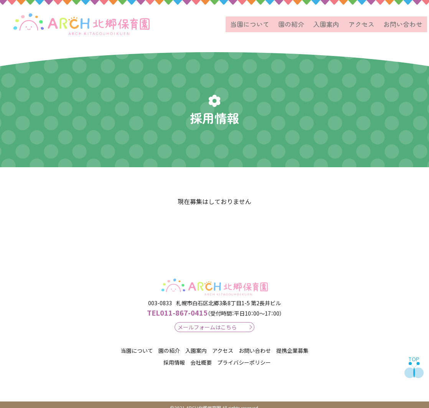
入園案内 (334, 21)
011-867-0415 (177, 306)
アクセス (366, 21)
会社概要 (201, 356)
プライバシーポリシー (244, 356)
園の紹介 (302, 21)
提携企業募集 (292, 344)
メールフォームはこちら (207, 320)
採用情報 (174, 356)
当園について (263, 21)
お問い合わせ (404, 21)
